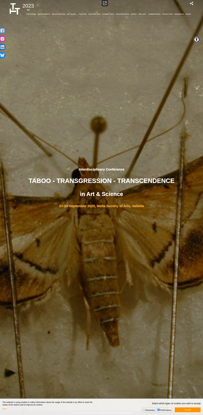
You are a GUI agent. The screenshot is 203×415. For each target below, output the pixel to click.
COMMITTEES (108, 14)
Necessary (150, 410)
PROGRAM (31, 14)
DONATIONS (167, 14)
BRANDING (179, 14)
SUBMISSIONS (154, 14)
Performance (165, 410)
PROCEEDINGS (122, 14)
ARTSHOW (71, 14)
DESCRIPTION (94, 14)
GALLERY (142, 14)
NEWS (188, 14)
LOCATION (82, 14)
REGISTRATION (58, 14)
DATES (134, 14)
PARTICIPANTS (44, 14)
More (4, 409)
